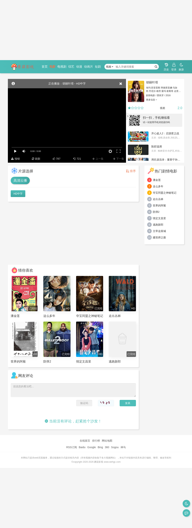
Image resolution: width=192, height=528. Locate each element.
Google (91, 447)
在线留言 (85, 440)
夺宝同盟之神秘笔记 (164, 192)
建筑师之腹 (159, 237)
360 (107, 447)
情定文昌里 (159, 218)
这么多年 (158, 186)
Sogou (114, 447)
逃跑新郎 (158, 224)
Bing (100, 447)
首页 (45, 66)
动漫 (79, 66)
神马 (123, 447)
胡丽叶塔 (152, 82)
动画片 (88, 66)
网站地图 (107, 440)
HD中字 (18, 193)
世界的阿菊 (159, 205)
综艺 (71, 66)
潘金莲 (157, 179)
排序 (131, 171)
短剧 (98, 66)
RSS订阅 (71, 447)
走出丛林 (158, 199)
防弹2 (156, 211)
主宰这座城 (159, 231)
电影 (53, 66)
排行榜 (96, 440)
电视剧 (61, 66)
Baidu (82, 447)
